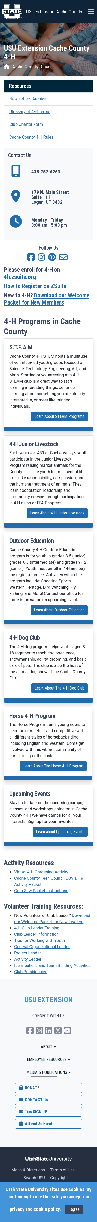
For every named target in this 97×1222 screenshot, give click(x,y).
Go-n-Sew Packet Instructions (41, 890)
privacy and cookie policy (34, 1209)
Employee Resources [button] (48, 1059)
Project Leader (27, 953)
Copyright (59, 1177)
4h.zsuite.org (20, 277)
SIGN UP (32, 1111)
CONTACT (33, 1099)
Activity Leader (27, 959)
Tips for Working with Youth (39, 940)
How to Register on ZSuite (35, 286)
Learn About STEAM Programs (59, 416)
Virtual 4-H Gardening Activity (41, 872)
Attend (35, 1123)
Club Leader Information (36, 934)
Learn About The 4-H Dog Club (59, 688)
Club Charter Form (26, 124)
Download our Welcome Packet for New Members (46, 299)
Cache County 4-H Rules (31, 137)
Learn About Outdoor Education (59, 609)
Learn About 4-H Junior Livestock (57, 513)
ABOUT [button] (48, 1046)
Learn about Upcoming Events (60, 831)
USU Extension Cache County (54, 12)
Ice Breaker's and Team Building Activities (52, 965)
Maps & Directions (28, 1170)
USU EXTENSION (49, 999)
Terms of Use (62, 1170)
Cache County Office (27, 67)
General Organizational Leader (42, 946)
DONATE (28, 1087)
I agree (74, 1209)
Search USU (34, 1177)
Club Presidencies (30, 971)
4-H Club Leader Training (36, 928)
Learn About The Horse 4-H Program (53, 766)
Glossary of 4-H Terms (29, 111)
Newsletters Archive (27, 98)
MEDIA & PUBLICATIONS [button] (48, 1072)
